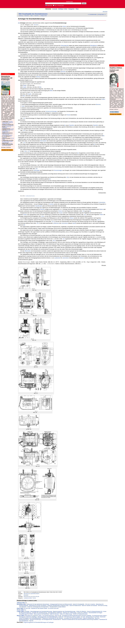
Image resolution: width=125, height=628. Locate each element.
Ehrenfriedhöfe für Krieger (95, 612)
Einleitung (21, 15)
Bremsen (63, 71)
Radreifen (71, 125)
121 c (53, 221)
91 (29, 596)
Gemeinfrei (26, 595)
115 (24, 142)
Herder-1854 (20, 610)
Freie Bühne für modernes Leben (33, 615)
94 (35, 596)
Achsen (64, 26)
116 (25, 151)
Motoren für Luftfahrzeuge (69, 612)
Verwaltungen (38, 206)
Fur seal (83, 617)
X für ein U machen (90, 604)
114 (24, 130)
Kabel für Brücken (54, 614)
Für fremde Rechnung (48, 615)
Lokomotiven (30, 196)
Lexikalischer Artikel (28, 598)
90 (27, 596)
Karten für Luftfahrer (82, 612)
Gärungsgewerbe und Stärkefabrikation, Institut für (50, 617)
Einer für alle (58, 615)
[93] (50, 179)
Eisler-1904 (20, 608)
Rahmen (42, 209)
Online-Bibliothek (8, 4)
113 (24, 118)
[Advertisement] (117, 4)
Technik (34, 598)
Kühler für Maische (81, 611)
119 (36, 168)
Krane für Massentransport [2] (94, 611)
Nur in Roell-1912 (58, 5)
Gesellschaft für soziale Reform (58, 606)
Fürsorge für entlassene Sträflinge (28, 617)
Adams (74, 223)
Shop (77, 9)
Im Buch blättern (114, 112)
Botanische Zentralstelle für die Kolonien (52, 618)
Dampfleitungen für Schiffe (26, 614)
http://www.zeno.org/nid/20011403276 (31, 593)
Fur (25, 610)
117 (29, 151)
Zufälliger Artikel (62, 9)
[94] (90, 211)
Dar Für (31, 620)
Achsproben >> (102, 14)
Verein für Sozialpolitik (78, 604)
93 (33, 596)
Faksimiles (36, 15)
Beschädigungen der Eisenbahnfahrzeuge (41, 611)
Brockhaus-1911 (21, 604)
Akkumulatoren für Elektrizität (41, 614)
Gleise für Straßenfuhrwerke (80, 614)
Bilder (32, 15)
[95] (24, 224)
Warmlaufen (43, 140)
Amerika (51, 204)
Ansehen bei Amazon (115, 114)
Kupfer (24, 85)
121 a (54, 240)
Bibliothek (49, 5)
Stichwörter (26, 15)
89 (26, 596)
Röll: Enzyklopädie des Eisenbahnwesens (33, 14)
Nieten (101, 209)
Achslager (26, 611)
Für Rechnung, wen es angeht (72, 617)
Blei (40, 87)
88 (24, 596)
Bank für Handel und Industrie (89, 605)
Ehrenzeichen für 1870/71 (92, 617)
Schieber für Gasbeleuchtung (39, 612)
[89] (64, 125)
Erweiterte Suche (69, 1)
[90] (103, 135)
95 (36, 596)
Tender (36, 24)
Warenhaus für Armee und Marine (38, 605)
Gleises (71, 218)
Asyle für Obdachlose (88, 618)
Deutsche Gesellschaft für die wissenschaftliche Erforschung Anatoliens (80, 619)
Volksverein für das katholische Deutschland (37, 604)
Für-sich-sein (27, 608)
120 (67, 177)
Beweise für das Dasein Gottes (39, 608)
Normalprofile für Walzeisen (55, 612)
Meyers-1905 (20, 615)
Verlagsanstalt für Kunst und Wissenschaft (61, 604)
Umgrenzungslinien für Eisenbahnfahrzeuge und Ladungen (38, 622)
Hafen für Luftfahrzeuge (66, 614)
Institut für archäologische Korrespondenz (38, 606)
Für (26, 602)
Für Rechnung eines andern (99, 615)
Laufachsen (56, 223)
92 (31, 596)
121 (83, 211)
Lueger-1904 (20, 611)
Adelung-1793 (20, 602)
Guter (23, 106)
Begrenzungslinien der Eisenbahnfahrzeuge (64, 611)
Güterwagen (64, 45)
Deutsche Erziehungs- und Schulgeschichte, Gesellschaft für (45, 619)
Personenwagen (58, 170)
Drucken (105, 11)
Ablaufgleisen (93, 45)
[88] (19, 22)
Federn (103, 99)
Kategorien (71, 9)
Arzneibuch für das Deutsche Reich (73, 618)
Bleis (51, 90)
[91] (94, 144)
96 (38, 596)
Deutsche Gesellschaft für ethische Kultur (58, 605)
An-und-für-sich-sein (53, 608)
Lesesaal (54, 9)
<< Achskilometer (92, 14)
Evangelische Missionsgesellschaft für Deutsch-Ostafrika (76, 615)
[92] (78, 153)
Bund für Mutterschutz (75, 605)
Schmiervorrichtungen (51, 111)
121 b (98, 219)
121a (42, 216)
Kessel (61, 212)
